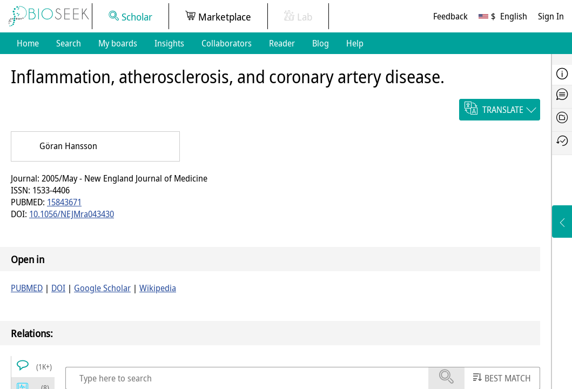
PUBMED (27, 288)
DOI (58, 288)
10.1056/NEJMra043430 (71, 214)
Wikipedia (157, 288)
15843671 (64, 202)
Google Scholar (102, 288)
